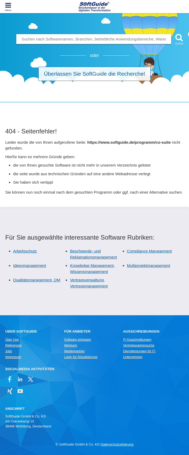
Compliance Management (149, 251)
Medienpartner (74, 351)
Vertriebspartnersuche (138, 345)
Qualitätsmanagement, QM (36, 280)
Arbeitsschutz (25, 251)
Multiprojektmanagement (148, 265)
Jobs (8, 351)
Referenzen (13, 345)
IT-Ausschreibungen (137, 340)
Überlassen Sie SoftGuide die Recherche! (94, 74)
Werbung (70, 345)
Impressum (13, 357)
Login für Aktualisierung (80, 357)
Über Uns (12, 340)
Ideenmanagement (29, 265)
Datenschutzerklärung (117, 444)
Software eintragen (77, 340)
